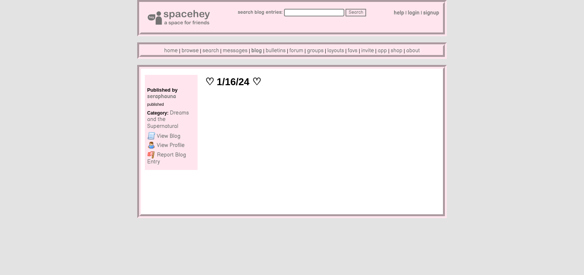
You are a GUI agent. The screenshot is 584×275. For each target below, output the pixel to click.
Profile (166, 145)
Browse (190, 50)
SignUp (431, 13)
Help (399, 13)
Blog (256, 50)
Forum (296, 50)
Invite (367, 50)
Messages (235, 50)
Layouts (336, 50)
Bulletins (276, 50)
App (382, 50)
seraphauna (161, 96)
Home (171, 50)
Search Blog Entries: (260, 12)
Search (356, 12)
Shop (396, 50)
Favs (352, 50)
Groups (315, 50)
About (413, 50)
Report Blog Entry (166, 158)
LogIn (414, 13)
